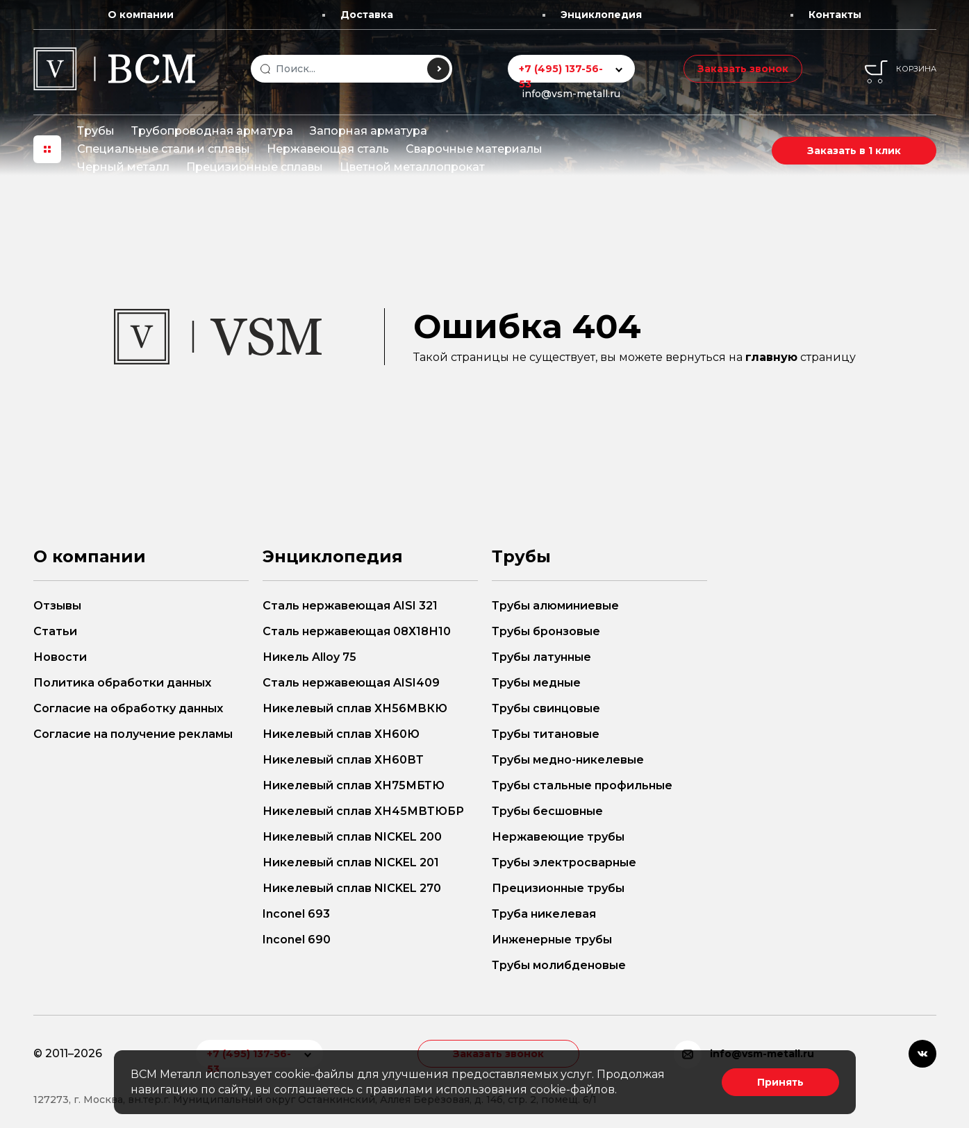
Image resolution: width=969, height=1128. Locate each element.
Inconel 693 (296, 913)
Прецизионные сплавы (254, 167)
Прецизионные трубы (558, 888)
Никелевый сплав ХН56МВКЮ (355, 708)
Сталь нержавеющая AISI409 (351, 682)
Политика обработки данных (122, 682)
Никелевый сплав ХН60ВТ (343, 759)
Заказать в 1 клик (854, 150)
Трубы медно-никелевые (568, 759)
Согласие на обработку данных (128, 708)
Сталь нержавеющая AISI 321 (350, 605)
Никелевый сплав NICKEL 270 (352, 888)
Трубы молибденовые (559, 965)
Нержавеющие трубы (558, 836)
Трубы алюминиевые (555, 605)
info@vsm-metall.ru (571, 93)
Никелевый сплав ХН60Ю (341, 734)
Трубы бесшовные (547, 811)
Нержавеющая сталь (328, 148)
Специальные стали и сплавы (163, 148)
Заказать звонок (742, 68)
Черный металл (123, 167)
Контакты (835, 14)
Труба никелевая (544, 913)
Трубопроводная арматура (212, 130)
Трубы (96, 130)
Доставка (366, 14)
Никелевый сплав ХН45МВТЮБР (363, 811)
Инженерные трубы (552, 939)
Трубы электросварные (564, 862)
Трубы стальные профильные (582, 785)
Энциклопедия (601, 14)
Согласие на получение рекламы (133, 734)
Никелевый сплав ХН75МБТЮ (354, 785)
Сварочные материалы (474, 148)
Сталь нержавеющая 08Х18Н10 (357, 631)
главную (771, 357)
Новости (60, 657)
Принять (780, 1082)
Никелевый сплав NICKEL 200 (352, 836)
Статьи (55, 631)
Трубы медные (536, 682)
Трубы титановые (545, 734)
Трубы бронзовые (546, 631)
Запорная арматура (368, 130)
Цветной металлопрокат (412, 167)
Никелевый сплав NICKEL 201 (351, 862)
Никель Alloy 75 (309, 657)
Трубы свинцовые (546, 708)
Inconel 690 (297, 939)
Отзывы (57, 605)
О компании (141, 14)
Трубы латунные (541, 657)
